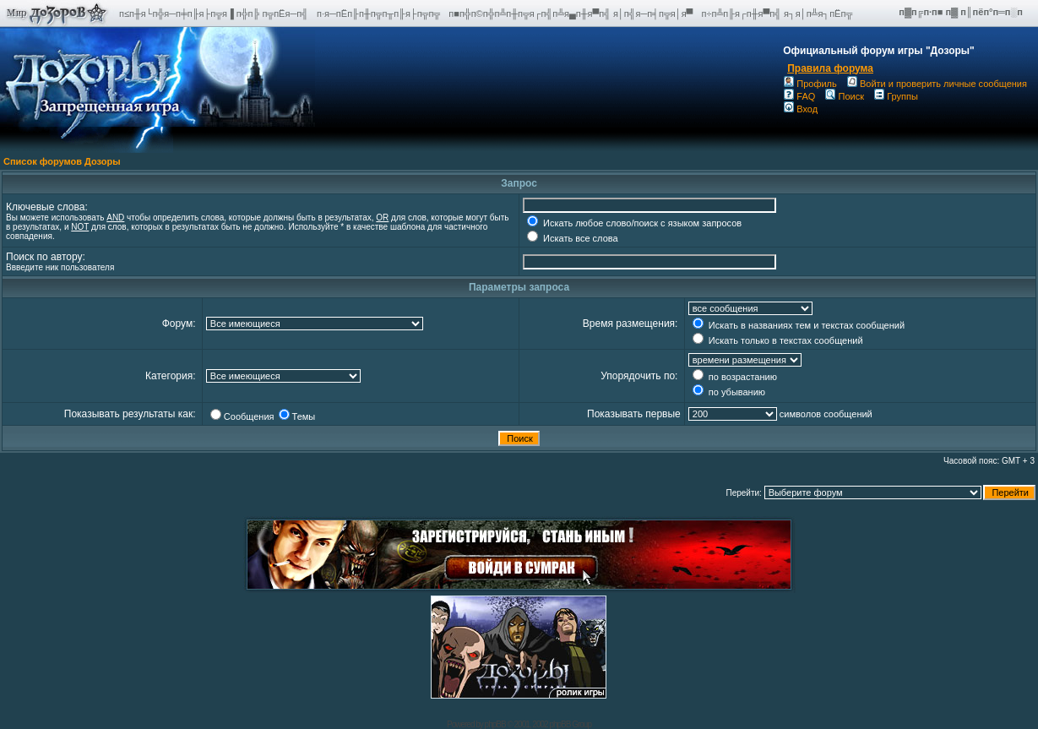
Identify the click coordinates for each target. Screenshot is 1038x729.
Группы (896, 96)
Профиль (810, 84)
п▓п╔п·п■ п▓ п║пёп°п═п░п (962, 12)
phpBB (495, 724)
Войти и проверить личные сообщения (937, 84)
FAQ (799, 96)
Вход (801, 109)
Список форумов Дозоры (62, 161)
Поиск (844, 96)
